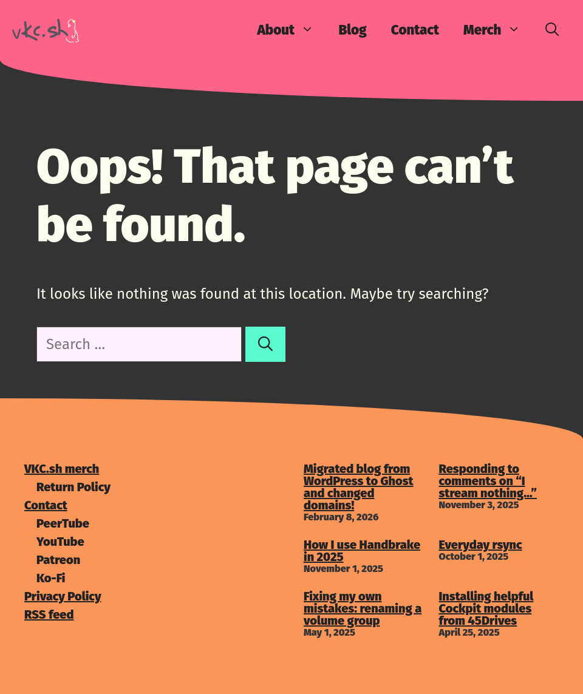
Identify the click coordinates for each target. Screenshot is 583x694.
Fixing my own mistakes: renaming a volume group (362, 608)
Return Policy (73, 487)
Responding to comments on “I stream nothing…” (488, 480)
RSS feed (48, 614)
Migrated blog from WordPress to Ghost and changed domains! (359, 486)
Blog (352, 30)
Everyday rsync (480, 544)
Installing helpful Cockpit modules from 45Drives (486, 608)
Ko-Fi (51, 578)
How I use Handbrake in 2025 (362, 550)
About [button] (291, 30)
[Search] (265, 344)
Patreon (58, 560)
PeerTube (62, 523)
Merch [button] (498, 30)
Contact (415, 30)
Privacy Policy (62, 596)
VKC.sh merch (61, 468)
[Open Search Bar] (552, 30)
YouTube (60, 541)
